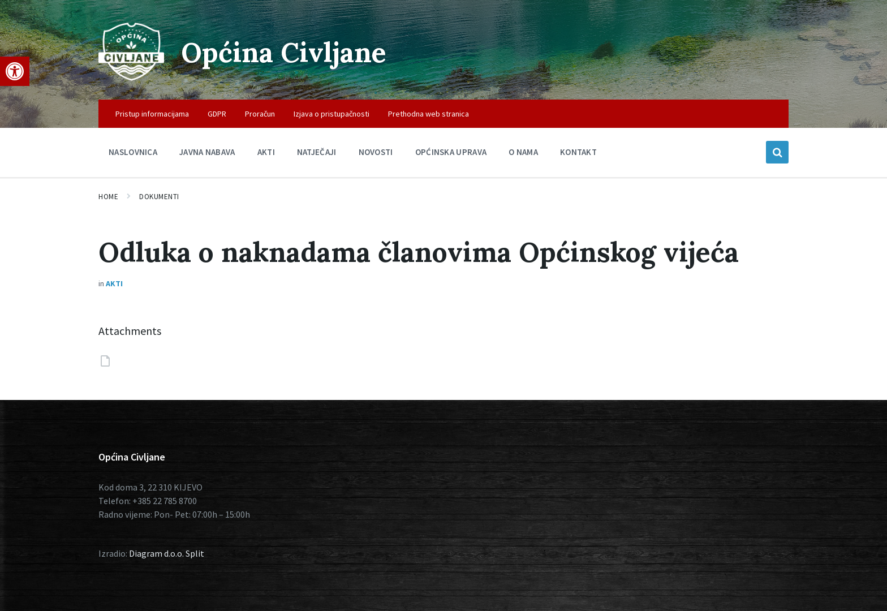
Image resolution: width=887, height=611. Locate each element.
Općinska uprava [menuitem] (451, 152)
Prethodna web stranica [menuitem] (428, 114)
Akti (114, 283)
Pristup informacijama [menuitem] (152, 114)
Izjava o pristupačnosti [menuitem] (331, 114)
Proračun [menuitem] (260, 114)
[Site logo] (131, 77)
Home (108, 196)
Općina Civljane (283, 52)
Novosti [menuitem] (376, 152)
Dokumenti (159, 196)
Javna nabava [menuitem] (207, 152)
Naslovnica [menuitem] (133, 152)
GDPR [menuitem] (217, 114)
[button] (14, 71)
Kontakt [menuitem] (578, 152)
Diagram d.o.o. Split (166, 553)
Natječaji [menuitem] (317, 152)
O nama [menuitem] (523, 152)
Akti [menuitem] (266, 152)
